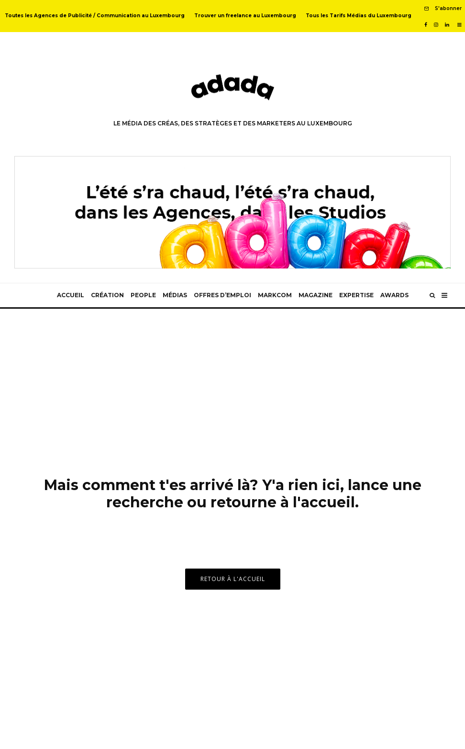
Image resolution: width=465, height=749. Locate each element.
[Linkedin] (447, 25)
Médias (175, 295)
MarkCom (275, 295)
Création (107, 295)
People (143, 295)
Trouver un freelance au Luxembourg (245, 15)
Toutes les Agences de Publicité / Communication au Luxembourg (95, 15)
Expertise (356, 295)
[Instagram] (436, 25)
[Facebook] (426, 25)
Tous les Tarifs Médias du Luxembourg (358, 15)
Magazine (315, 295)
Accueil (70, 295)
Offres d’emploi (222, 295)
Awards (394, 295)
